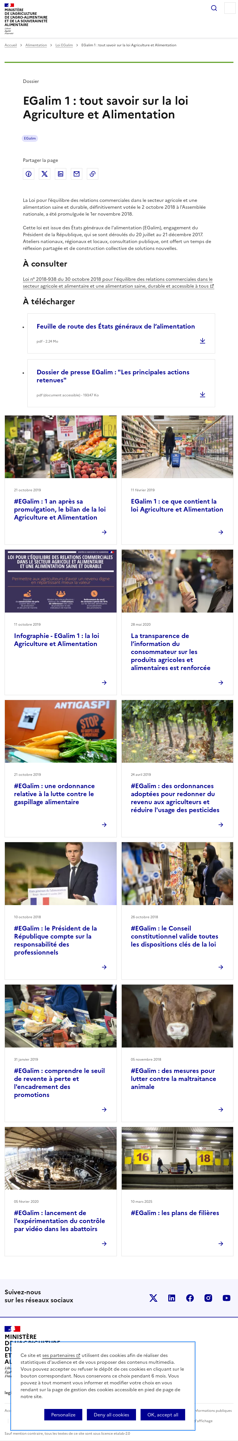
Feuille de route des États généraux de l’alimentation (116, 326)
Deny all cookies (111, 1414)
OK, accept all (162, 1414)
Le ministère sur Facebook (190, 1298)
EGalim (30, 138)
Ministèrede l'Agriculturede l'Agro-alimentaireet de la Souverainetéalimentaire (26, 17)
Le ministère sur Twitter (153, 1298)
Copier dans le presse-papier (92, 174)
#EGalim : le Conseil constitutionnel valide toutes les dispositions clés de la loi (174, 936)
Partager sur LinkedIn (60, 174)
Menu (230, 8)
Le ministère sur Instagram (208, 1298)
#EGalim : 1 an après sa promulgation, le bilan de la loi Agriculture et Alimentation (60, 509)
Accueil (11, 45)
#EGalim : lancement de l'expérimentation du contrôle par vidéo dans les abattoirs (59, 1221)
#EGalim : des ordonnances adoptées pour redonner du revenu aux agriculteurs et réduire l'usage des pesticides (175, 798)
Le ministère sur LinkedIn (172, 1298)
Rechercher (214, 8)
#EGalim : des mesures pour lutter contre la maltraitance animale (173, 1079)
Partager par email (76, 174)
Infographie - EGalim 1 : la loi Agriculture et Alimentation (56, 640)
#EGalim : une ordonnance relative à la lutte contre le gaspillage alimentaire (54, 794)
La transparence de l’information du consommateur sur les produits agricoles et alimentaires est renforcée (171, 652)
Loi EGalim (64, 45)
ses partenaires (58, 1355)
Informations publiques (212, 1410)
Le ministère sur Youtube (226, 1298)
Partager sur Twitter (44, 174)
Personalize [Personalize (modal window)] (63, 1414)
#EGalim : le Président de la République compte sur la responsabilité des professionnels (55, 940)
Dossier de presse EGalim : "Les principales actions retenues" (113, 376)
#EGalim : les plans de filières (175, 1213)
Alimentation (36, 45)
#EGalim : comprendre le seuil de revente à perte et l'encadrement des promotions (59, 1083)
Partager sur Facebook (28, 174)
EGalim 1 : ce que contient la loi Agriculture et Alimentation (177, 505)
